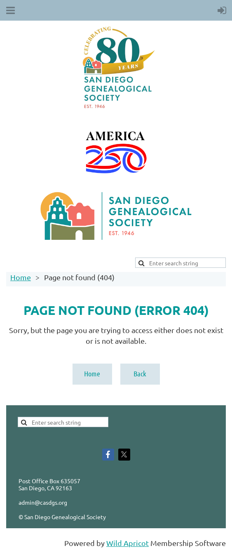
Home (20, 277)
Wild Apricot (127, 543)
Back (140, 373)
